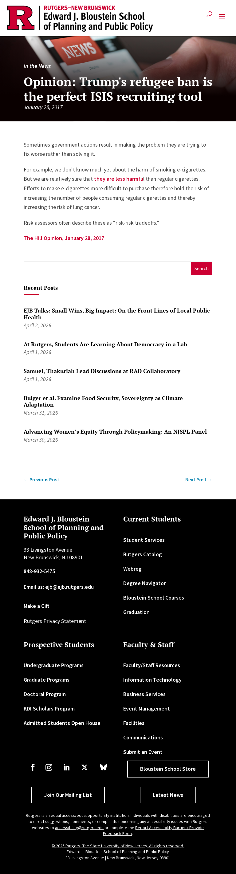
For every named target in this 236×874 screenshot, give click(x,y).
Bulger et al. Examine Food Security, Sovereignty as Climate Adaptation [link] (103, 401)
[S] (107, 268)
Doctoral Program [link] (45, 694)
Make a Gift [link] (36, 605)
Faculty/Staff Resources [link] (151, 665)
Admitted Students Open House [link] (62, 722)
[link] (80, 19)
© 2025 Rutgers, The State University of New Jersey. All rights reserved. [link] (118, 845)
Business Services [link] (144, 694)
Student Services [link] (144, 539)
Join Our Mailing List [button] (68, 794)
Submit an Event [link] (143, 751)
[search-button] (209, 16)
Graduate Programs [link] (46, 679)
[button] (222, 18)
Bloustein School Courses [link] (153, 597)
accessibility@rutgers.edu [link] (79, 827)
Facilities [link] (133, 722)
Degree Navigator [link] (144, 583)
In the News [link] (37, 65)
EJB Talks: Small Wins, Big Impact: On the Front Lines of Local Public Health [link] (117, 314)
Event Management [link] (146, 708)
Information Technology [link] (152, 679)
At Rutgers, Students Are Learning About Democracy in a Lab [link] (105, 344)
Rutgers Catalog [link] (142, 554)
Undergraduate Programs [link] (54, 665)
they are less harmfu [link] (118, 178)
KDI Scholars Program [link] (49, 708)
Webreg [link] (132, 568)
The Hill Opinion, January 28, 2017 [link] (64, 238)
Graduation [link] (136, 612)
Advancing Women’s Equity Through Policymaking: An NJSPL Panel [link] (115, 431)
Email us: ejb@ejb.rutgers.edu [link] (59, 586)
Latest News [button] (168, 794)
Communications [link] (143, 737)
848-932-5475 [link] (39, 571)
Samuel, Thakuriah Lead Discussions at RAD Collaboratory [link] (102, 371)
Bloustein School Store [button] (168, 768)
